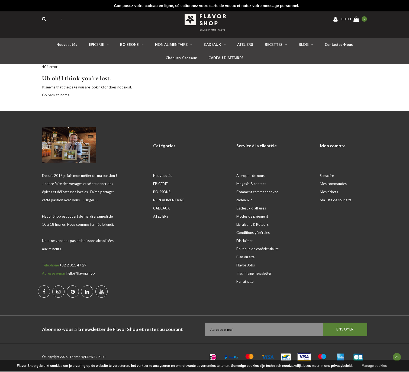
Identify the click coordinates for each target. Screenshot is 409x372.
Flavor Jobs (245, 266)
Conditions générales (253, 234)
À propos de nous (250, 177)
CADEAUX (215, 46)
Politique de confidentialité (257, 250)
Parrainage (244, 283)
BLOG (306, 46)
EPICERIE (98, 46)
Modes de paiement (252, 217)
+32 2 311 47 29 (73, 266)
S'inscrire (327, 177)
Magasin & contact (251, 185)
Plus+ (102, 358)
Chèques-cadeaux (181, 59)
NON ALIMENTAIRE (173, 46)
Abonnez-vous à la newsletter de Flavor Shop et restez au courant (112, 330)
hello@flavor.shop (80, 274)
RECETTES (276, 46)
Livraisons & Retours (252, 226)
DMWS (90, 358)
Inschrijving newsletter (254, 274)
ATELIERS (245, 46)
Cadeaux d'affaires (251, 209)
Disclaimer (244, 242)
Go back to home (55, 96)
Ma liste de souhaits (335, 201)
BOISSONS (131, 46)
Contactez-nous (339, 46)
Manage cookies (374, 366)
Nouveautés (66, 46)
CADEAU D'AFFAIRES (225, 59)
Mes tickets (329, 193)
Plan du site (245, 258)
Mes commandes (333, 185)
